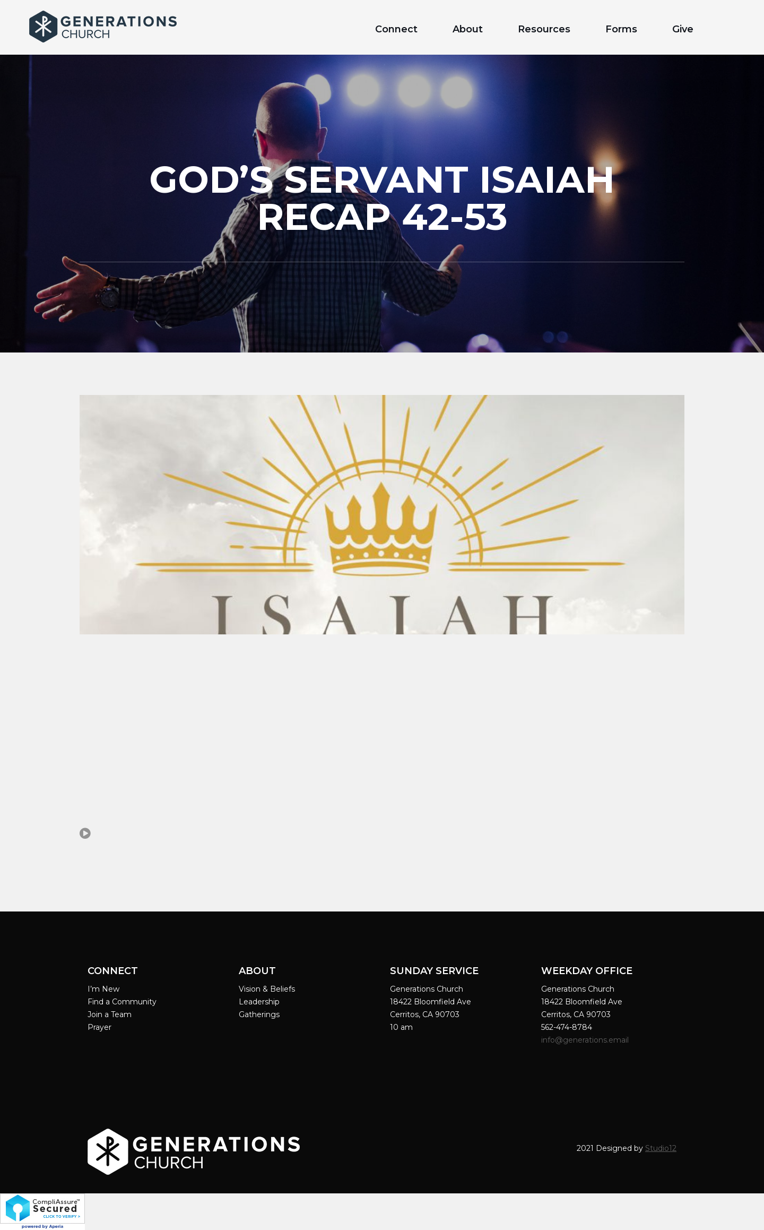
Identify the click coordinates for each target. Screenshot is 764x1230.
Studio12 (660, 1148)
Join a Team (110, 1014)
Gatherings (259, 1014)
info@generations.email (586, 1040)
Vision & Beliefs (267, 989)
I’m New (103, 989)
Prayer (99, 1027)
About (468, 29)
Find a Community (122, 1002)
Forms (621, 29)
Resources (544, 29)
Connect (396, 29)
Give (682, 29)
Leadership (259, 1002)
